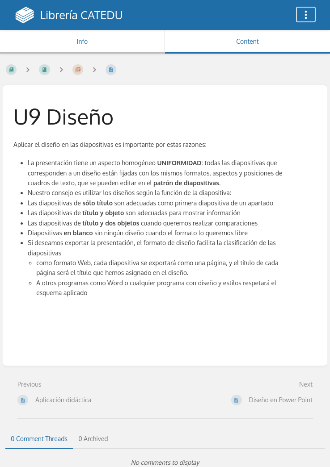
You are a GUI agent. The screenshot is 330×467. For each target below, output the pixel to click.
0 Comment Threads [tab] (39, 438)
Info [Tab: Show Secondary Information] (82, 41)
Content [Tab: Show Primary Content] (247, 41)
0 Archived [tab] (93, 438)
